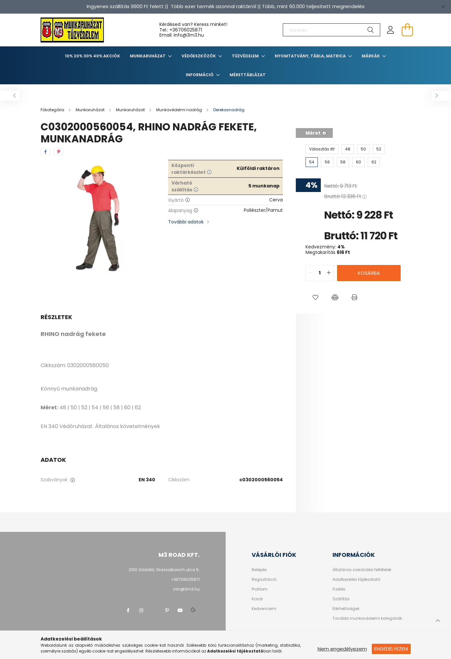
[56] (327, 162)
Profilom (260, 589)
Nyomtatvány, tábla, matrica (311, 56)
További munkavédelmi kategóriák (367, 618)
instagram (141, 610)
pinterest (167, 610)
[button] (315, 297)
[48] (348, 149)
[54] (312, 162)
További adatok (186, 222)
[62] (374, 162)
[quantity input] (320, 273)
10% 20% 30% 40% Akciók (92, 56)
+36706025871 (185, 30)
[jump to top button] (438, 620)
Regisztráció (264, 579)
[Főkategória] (53, 110)
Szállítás (341, 599)
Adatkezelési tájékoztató (356, 579)
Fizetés (338, 589)
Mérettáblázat (248, 75)
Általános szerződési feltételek (361, 570)
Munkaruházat (148, 56)
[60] (358, 162)
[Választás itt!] (322, 149)
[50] (363, 149)
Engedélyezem (391, 648)
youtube (180, 610)
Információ (200, 75)
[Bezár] (443, 6)
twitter (154, 610)
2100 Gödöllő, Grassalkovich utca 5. (164, 569)
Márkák (371, 56)
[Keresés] (331, 29)
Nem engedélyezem (342, 648)
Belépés (259, 570)
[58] (343, 162)
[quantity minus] (311, 273)
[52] (379, 149)
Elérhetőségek (345, 608)
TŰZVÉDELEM (246, 56)
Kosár (257, 599)
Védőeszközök (199, 56)
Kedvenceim (264, 608)
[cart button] (407, 29)
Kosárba (369, 273)
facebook (128, 610)
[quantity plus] (328, 273)
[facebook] (45, 152)
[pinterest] (59, 152)
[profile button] (390, 29)
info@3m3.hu (186, 589)
